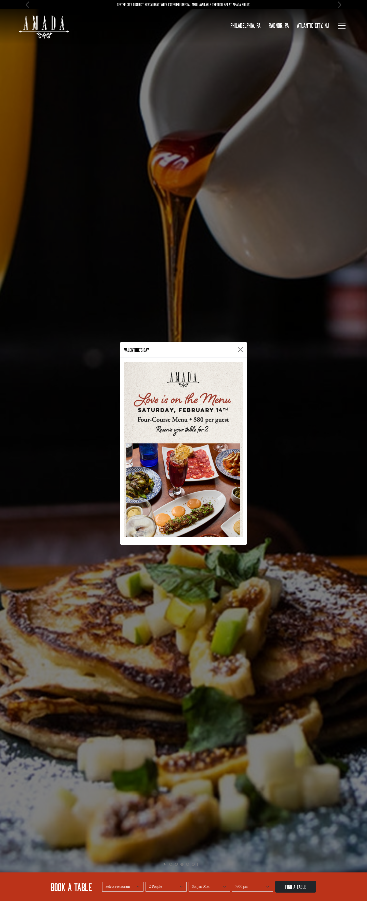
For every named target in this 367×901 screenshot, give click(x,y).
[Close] (240, 349)
